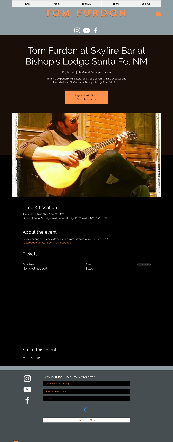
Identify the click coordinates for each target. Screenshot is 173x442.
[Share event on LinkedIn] (38, 358)
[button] (158, 13)
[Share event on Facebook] (24, 358)
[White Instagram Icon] (77, 30)
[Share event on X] (31, 358)
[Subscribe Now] (86, 420)
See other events (86, 99)
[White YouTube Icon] (86, 30)
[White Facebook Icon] (96, 30)
